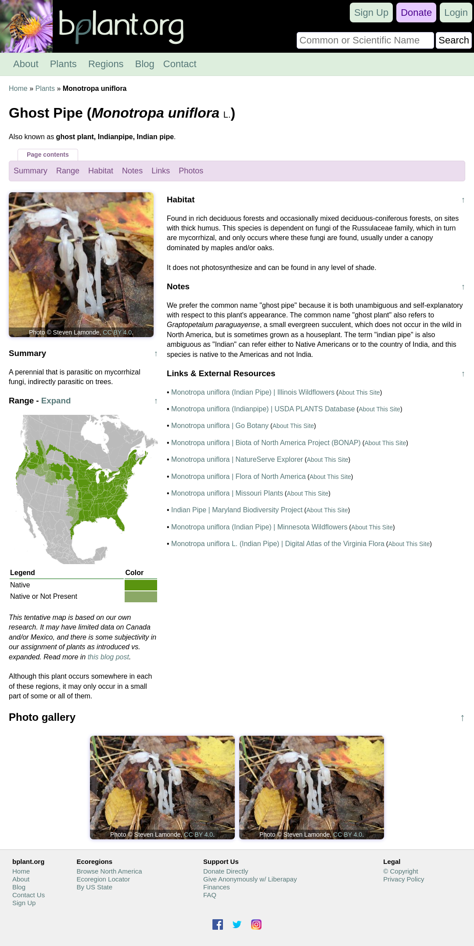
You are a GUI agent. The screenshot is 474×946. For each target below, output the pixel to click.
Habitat (100, 170)
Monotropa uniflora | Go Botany (220, 425)
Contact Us (28, 895)
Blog (144, 63)
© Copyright (400, 871)
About (26, 63)
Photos (191, 170)
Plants (63, 63)
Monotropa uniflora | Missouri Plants (227, 493)
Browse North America (109, 871)
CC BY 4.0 (117, 332)
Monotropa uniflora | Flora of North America (238, 476)
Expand (56, 400)
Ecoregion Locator (103, 879)
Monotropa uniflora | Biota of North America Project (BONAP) (266, 442)
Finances (216, 887)
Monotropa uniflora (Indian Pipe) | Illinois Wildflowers (252, 392)
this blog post (108, 657)
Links (160, 170)
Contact (180, 63)
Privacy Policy (403, 879)
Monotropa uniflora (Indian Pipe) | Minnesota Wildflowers (259, 527)
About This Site (359, 392)
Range (67, 170)
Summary (30, 170)
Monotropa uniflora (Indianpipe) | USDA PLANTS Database (263, 409)
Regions (106, 63)
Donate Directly (225, 871)
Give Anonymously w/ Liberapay (250, 879)
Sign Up (371, 12)
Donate (416, 12)
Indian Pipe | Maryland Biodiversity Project (236, 510)
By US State (94, 887)
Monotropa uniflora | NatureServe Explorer (237, 459)
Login (456, 12)
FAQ (209, 895)
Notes (132, 170)
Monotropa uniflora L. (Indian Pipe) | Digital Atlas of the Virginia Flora (277, 543)
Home (18, 88)
